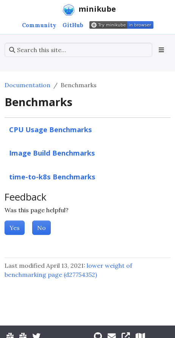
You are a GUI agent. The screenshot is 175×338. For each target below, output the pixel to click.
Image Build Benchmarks (52, 152)
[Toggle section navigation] (161, 49)
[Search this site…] (78, 50)
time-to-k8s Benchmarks (52, 176)
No (41, 228)
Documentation (27, 85)
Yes (14, 228)
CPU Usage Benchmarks (50, 129)
